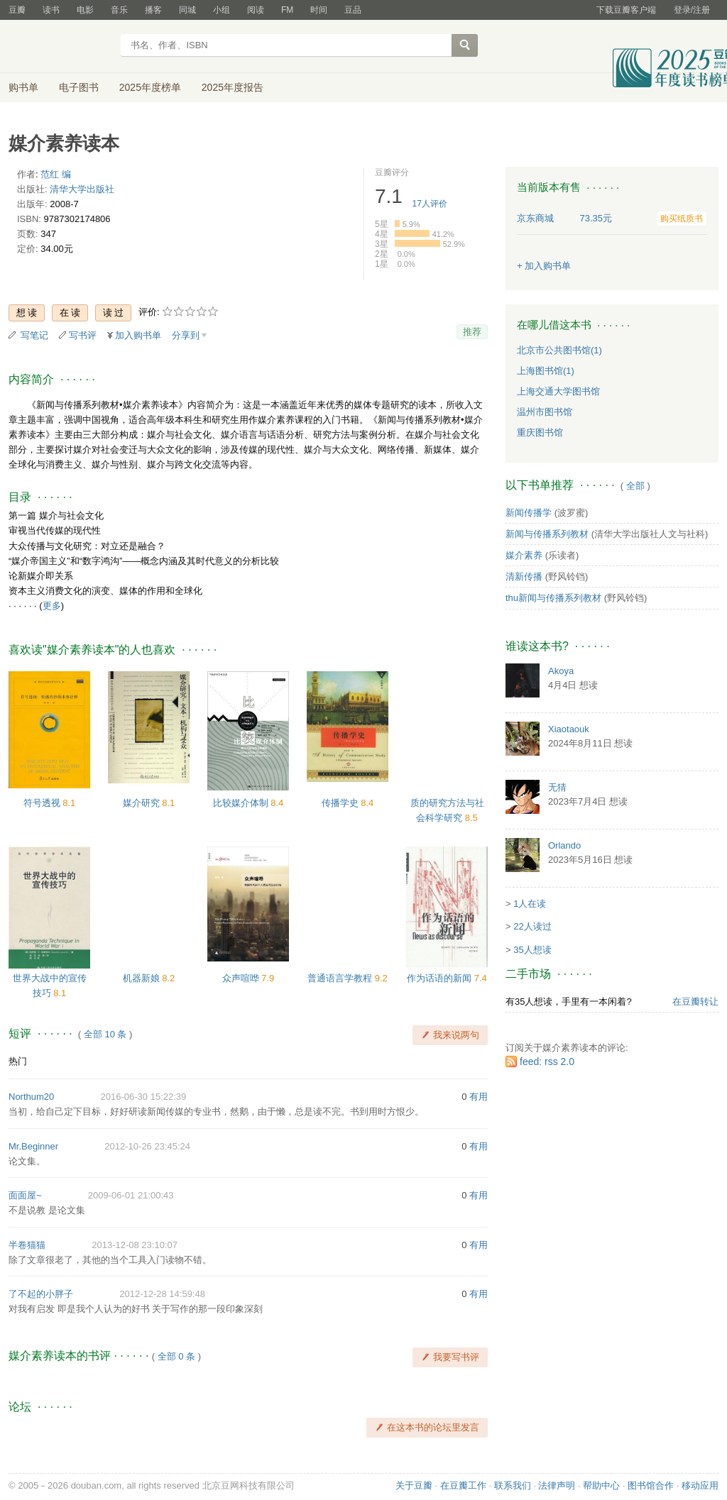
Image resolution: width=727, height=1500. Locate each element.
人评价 (429, 204)
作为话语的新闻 (440, 978)
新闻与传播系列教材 (547, 534)
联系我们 (512, 1485)
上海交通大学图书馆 (558, 391)
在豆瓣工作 (463, 1485)
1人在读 (529, 903)
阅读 (255, 10)
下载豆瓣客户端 (626, 10)
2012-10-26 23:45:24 (147, 1146)
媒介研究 (143, 803)
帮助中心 (601, 1485)
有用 (478, 1096)
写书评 (83, 335)
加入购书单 (138, 335)
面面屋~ (25, 1195)
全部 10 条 (105, 1034)
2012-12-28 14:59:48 (162, 1294)
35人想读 (532, 949)
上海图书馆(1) (545, 370)
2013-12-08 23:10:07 (134, 1245)
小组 (221, 10)
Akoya (561, 671)
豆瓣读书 (60, 47)
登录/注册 (692, 10)
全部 (635, 485)
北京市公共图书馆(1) (559, 350)
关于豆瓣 (413, 1485)
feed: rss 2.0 (547, 1061)
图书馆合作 (651, 1485)
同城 (187, 10)
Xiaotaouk (568, 729)
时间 (318, 10)
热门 (18, 1061)
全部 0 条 (176, 1356)
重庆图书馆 (540, 432)
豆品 (352, 10)
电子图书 (79, 87)
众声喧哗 (242, 978)
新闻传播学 (528, 512)
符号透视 (43, 803)
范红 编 (55, 174)
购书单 (23, 87)
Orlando (564, 845)
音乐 (119, 10)
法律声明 (556, 1485)
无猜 (557, 787)
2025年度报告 (232, 87)
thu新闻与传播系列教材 (553, 597)
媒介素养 (523, 555)
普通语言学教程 (341, 978)
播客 (153, 10)
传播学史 (341, 803)
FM (287, 10)
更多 (52, 605)
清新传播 (523, 576)
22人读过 (532, 926)
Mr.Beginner (33, 1146)
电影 (85, 10)
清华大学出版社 (82, 189)
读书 (51, 10)
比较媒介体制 (242, 803)
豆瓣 (17, 10)
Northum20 (31, 1096)
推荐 (472, 331)
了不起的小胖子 (41, 1294)
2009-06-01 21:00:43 (131, 1195)
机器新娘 (143, 978)
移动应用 (700, 1485)
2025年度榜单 (150, 87)
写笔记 (34, 335)
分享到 (185, 335)
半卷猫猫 (27, 1245)
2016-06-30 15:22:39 (144, 1096)
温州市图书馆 (544, 412)
